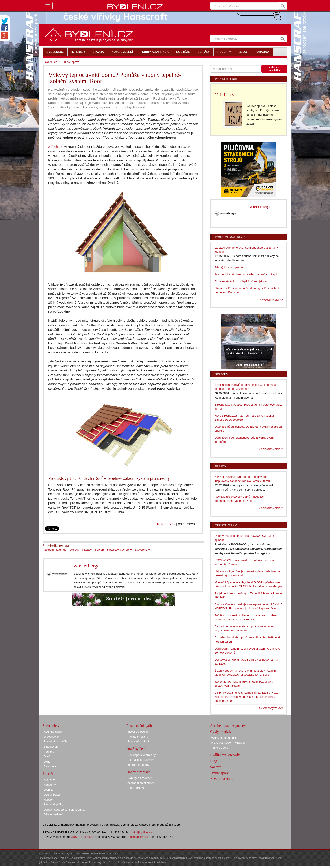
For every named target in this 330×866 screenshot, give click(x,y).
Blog (213, 761)
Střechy (74, 549)
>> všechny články (271, 299)
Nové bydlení (136, 749)
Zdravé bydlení (53, 814)
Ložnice (49, 789)
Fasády (87, 549)
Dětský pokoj (52, 794)
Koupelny (50, 784)
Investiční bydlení (138, 731)
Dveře (47, 756)
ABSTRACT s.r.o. (82, 836)
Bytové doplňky (53, 804)
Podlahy (49, 751)
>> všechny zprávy (271, 708)
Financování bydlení (140, 726)
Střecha (54, 146)
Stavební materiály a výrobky (113, 549)
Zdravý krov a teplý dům (230, 267)
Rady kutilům (135, 788)
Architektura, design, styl (228, 726)
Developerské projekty (141, 755)
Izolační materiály (55, 549)
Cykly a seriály (221, 731)
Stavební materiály (55, 741)
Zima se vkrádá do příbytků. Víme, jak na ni (242, 281)
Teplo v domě (219, 747)
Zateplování (51, 746)
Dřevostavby (51, 736)
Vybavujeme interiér (223, 737)
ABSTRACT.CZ (222, 779)
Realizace (50, 766)
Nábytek (49, 799)
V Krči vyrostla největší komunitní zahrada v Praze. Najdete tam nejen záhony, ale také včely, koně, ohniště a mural (247, 696)
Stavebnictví (142, 549)
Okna (47, 761)
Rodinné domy (53, 731)
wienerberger (87, 566)
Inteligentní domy (138, 764)
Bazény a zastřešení (140, 778)
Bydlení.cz (50, 62)
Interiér (48, 774)
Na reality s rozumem (140, 759)
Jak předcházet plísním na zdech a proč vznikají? (246, 274)
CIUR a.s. (225, 95)
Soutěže (215, 767)
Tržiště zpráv (165, 524)
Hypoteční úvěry (137, 736)
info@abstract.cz (138, 836)
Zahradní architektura (141, 783)
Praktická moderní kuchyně (228, 742)
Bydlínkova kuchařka (225, 755)
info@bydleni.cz (142, 832)
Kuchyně (49, 779)
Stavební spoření (138, 741)
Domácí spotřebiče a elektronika (64, 809)
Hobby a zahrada (138, 772)
